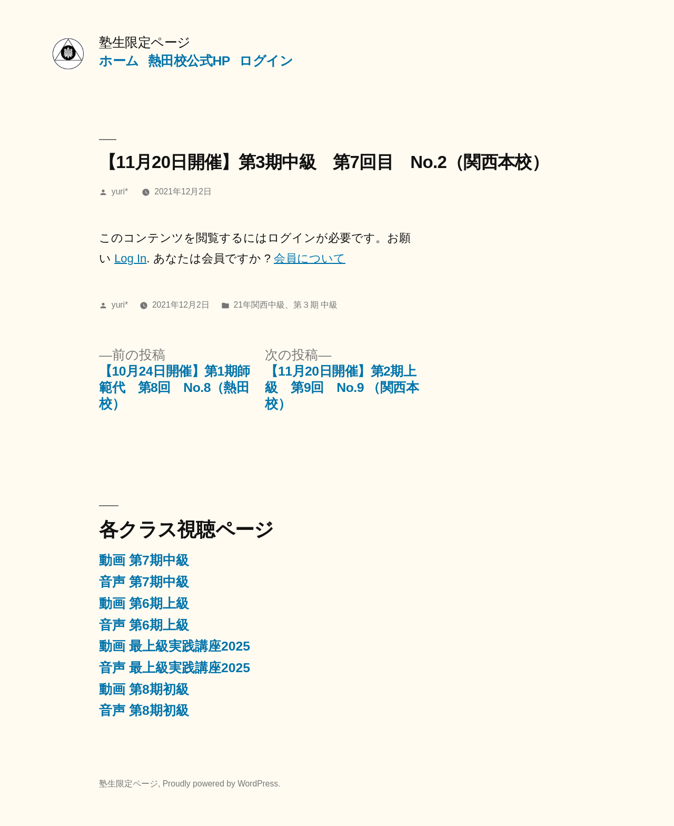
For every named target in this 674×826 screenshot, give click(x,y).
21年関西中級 (259, 304)
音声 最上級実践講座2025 (174, 668)
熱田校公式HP (189, 61)
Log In (130, 258)
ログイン (266, 61)
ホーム (119, 61)
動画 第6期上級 (144, 603)
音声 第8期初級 (144, 710)
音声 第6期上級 (144, 625)
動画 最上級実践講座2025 (174, 646)
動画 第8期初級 (144, 689)
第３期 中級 (315, 304)
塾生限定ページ (145, 42)
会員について (309, 258)
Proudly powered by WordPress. (222, 783)
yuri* (120, 191)
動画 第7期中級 (144, 560)
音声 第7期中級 (144, 582)
